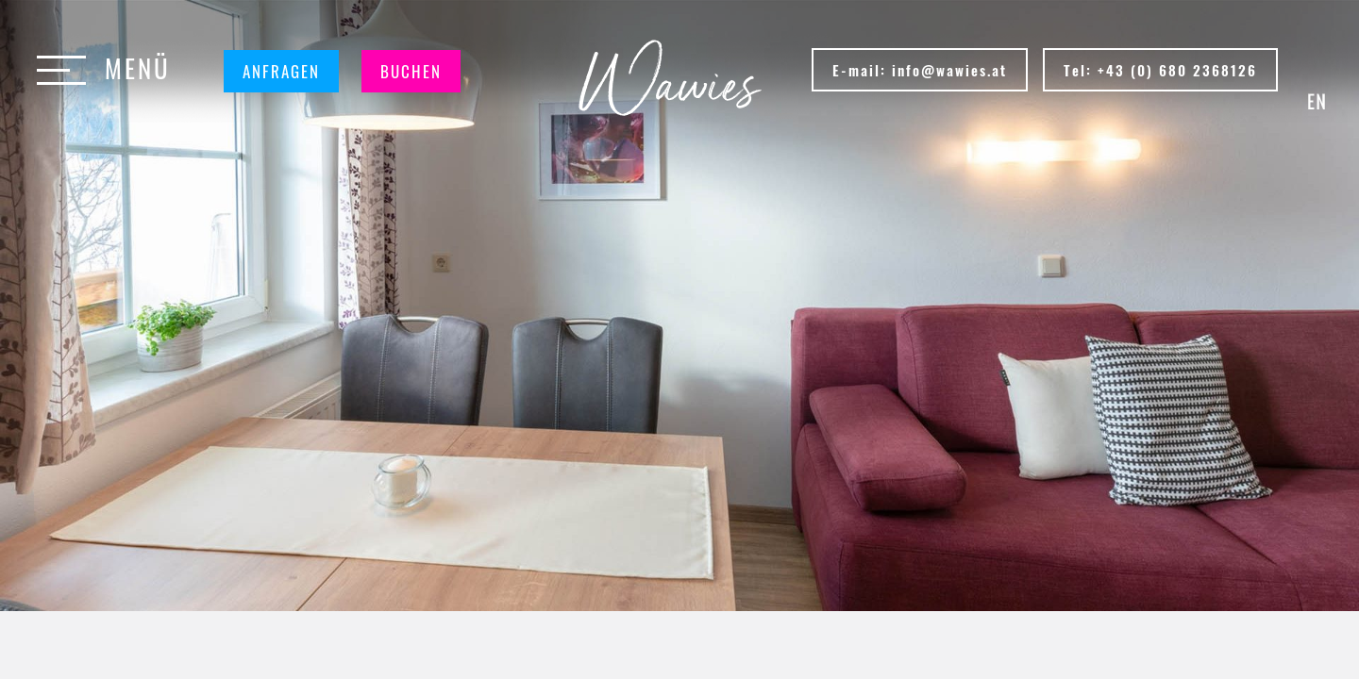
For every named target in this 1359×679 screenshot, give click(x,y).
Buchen (411, 71)
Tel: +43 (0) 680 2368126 (1160, 69)
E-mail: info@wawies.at (919, 69)
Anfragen (281, 71)
